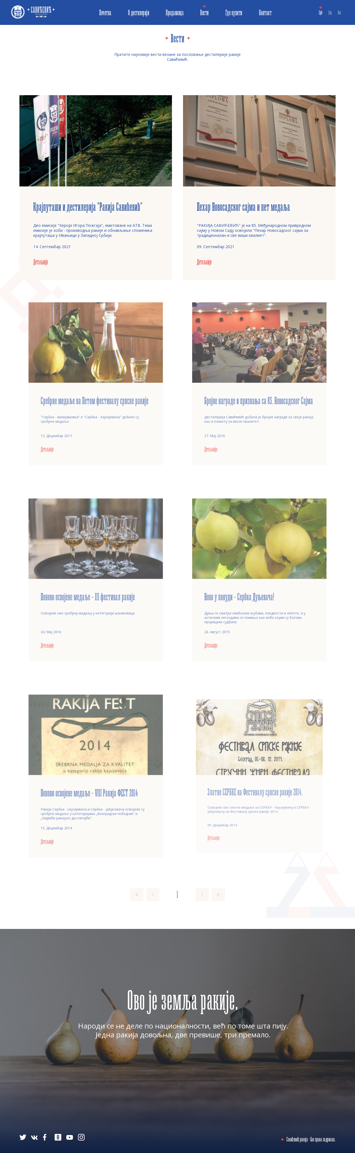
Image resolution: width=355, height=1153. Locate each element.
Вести (204, 12)
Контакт (265, 12)
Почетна (105, 12)
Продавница (175, 12)
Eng (330, 12)
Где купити (233, 12)
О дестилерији (138, 12)
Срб (320, 12)
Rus (339, 12)
